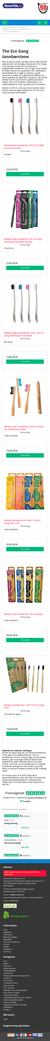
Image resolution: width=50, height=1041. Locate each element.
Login (5, 1019)
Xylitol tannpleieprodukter (13, 1000)
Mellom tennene (9, 968)
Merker (6, 963)
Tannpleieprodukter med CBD (14, 1005)
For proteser (8, 980)
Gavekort (6, 1009)
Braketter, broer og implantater (15, 990)
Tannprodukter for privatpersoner (16, 976)
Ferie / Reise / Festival (11, 992)
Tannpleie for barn (10, 983)
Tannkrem (7, 978)
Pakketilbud (7, 1007)
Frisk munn (7, 966)
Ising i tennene (8, 985)
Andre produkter (9, 1002)
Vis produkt (25, 174)
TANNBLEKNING (9, 971)
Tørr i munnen (8, 988)
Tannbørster (8, 973)
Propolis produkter (10, 995)
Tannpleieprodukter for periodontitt (17, 997)
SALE (5, 961)
